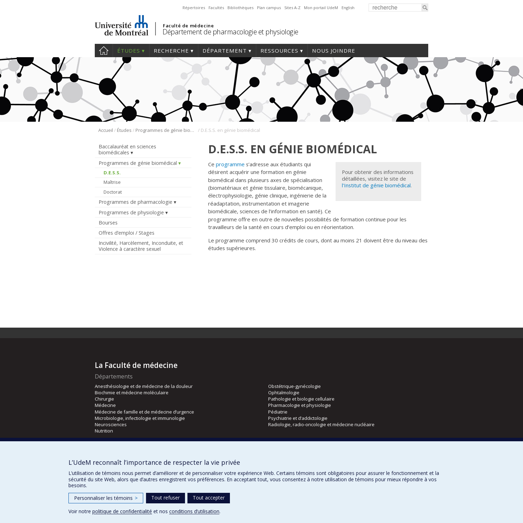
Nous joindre (333, 50)
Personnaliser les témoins (106, 498)
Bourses (108, 222)
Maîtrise (112, 182)
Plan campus (269, 7)
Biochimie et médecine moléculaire (131, 392)
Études (128, 50)
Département (225, 50)
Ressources (279, 50)
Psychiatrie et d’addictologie (297, 418)
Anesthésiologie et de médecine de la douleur (144, 386)
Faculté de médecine (188, 25)
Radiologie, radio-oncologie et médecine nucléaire (321, 424)
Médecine (105, 405)
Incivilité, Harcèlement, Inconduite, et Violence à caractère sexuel (141, 246)
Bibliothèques (240, 7)
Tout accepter (209, 497)
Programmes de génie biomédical (166, 130)
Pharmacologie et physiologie (299, 405)
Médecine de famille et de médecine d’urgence (144, 412)
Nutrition (104, 431)
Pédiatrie (277, 412)
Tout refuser (165, 497)
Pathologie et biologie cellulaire (301, 399)
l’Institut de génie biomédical (376, 185)
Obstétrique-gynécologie (294, 386)
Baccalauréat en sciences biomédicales (127, 149)
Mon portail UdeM (321, 7)
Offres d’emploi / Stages (126, 232)
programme (230, 164)
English (348, 7)
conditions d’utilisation (194, 511)
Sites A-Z (292, 7)
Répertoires (194, 7)
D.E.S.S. (112, 172)
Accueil (103, 50)
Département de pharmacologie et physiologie (230, 31)
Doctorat (113, 192)
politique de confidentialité (122, 511)
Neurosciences (111, 424)
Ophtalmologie (283, 392)
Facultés (216, 7)
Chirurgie (104, 399)
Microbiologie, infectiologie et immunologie (140, 418)
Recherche (171, 50)
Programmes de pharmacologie (135, 202)
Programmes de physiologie (131, 212)
